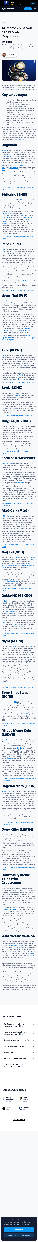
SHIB (22, 215)
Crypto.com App (18, 139)
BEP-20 (22, 366)
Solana (13, 646)
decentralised (7, 213)
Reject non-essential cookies (19, 1235)
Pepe (3, 249)
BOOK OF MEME (7, 463)
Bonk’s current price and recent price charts (20, 416)
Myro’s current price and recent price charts (20, 687)
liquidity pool (21, 748)
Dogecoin (5, 150)
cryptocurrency (8, 156)
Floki (3, 355)
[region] (19, 1229)
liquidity (26, 714)
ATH (7, 131)
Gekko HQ (5, 601)
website (24, 281)
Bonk (18, 395)
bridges (10, 758)
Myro (31, 646)
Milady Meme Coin (11, 740)
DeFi (18, 379)
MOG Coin (5, 516)
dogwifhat (5, 301)
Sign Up (28, 9)
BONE (6, 223)
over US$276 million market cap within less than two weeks (18, 566)
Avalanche (17, 557)
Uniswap (31, 953)
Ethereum (7, 217)
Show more (19, 1119)
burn (4, 622)
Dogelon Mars (6, 791)
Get (33, 3)
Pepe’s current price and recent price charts (20, 290)
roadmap (18, 624)
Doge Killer (5, 835)
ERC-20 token (28, 217)
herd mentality (10, 611)
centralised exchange (10, 581)
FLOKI (21, 375)
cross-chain (20, 483)
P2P (3, 170)
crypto (6, 23)
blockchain (14, 168)
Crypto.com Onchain (16, 945)
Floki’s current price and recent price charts (20, 382)
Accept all (19, 1230)
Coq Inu (32, 557)
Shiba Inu (23, 200)
